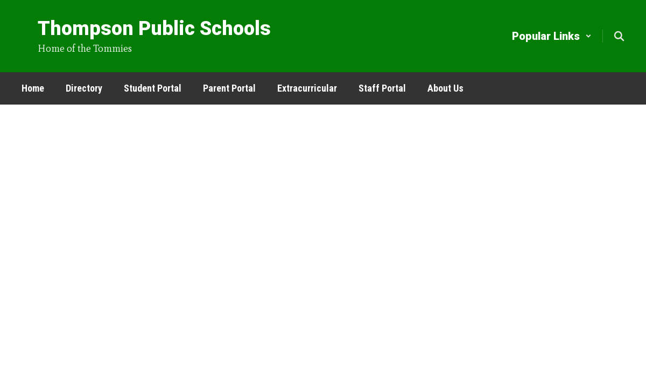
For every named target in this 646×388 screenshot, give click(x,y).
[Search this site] (619, 36)
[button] (552, 36)
